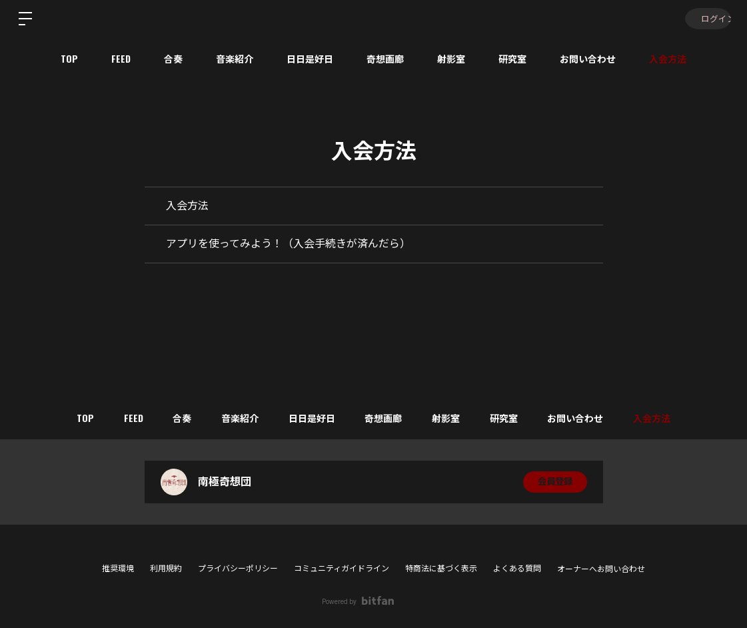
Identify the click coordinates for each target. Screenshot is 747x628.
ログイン (707, 18)
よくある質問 (517, 568)
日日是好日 (310, 58)
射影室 (451, 58)
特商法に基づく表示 (441, 568)
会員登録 (555, 482)
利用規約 (166, 568)
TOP (69, 58)
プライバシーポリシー (238, 568)
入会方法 (667, 58)
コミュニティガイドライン (341, 568)
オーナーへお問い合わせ (601, 569)
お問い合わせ (588, 58)
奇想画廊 (385, 58)
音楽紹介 (234, 58)
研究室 (512, 58)
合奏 (173, 58)
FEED (121, 58)
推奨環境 (118, 568)
